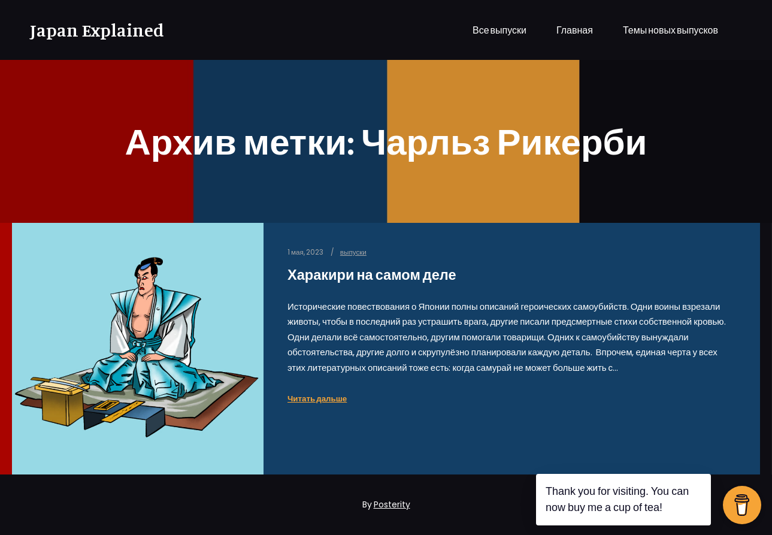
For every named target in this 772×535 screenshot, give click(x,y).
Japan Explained (90, 30)
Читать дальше (317, 398)
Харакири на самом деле (371, 274)
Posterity (392, 504)
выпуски (353, 252)
